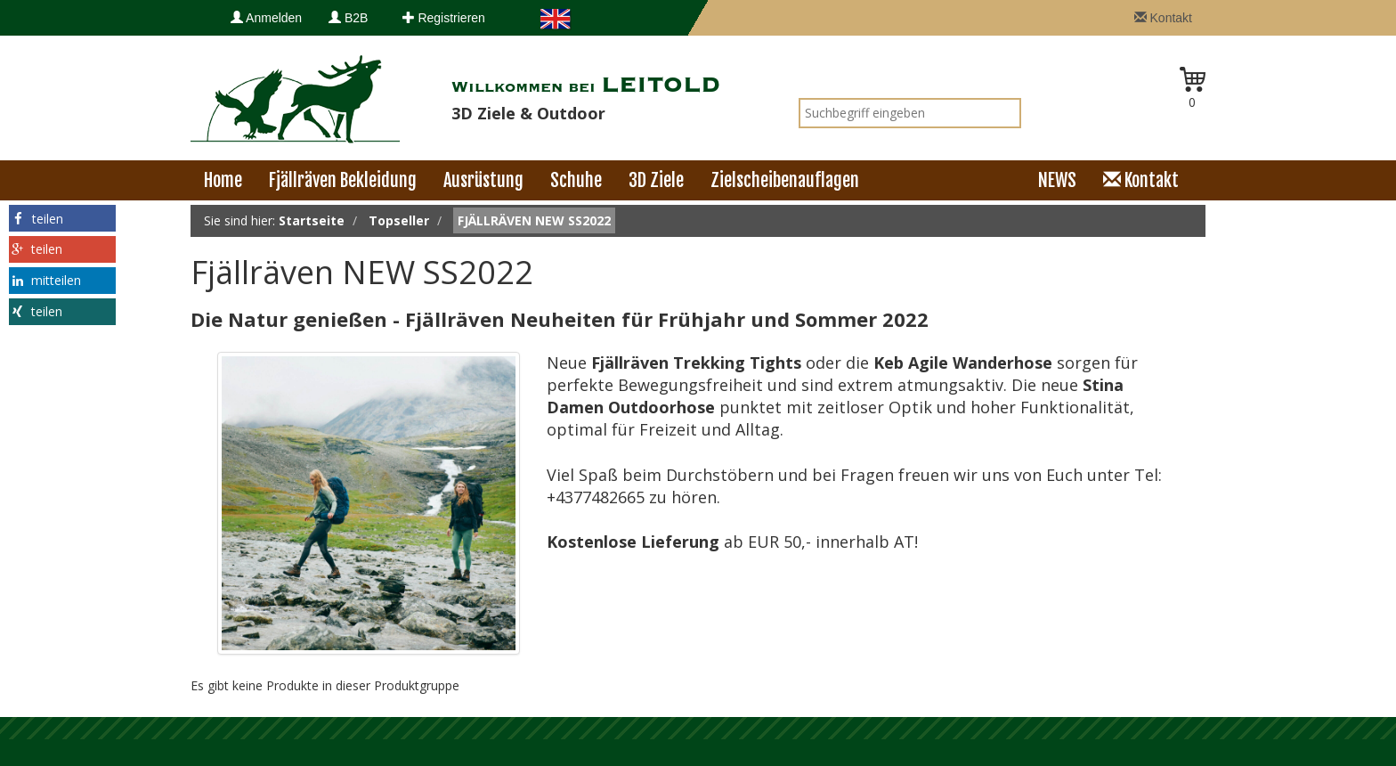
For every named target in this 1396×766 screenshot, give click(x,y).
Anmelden (266, 18)
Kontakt (1163, 18)
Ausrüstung (483, 180)
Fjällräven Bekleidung (343, 180)
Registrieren (443, 18)
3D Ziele (656, 180)
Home (223, 180)
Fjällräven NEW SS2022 (534, 220)
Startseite (312, 220)
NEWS (1057, 180)
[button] (62, 218)
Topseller (399, 220)
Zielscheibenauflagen (784, 180)
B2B (348, 18)
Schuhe (576, 180)
